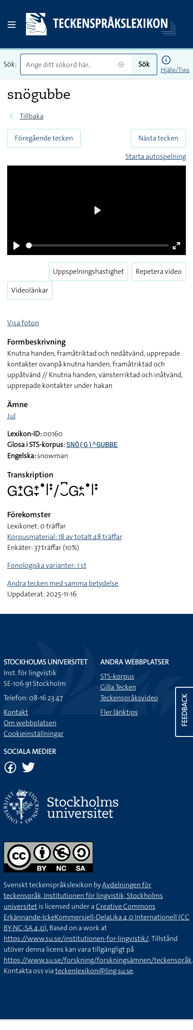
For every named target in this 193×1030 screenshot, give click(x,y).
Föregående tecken (44, 138)
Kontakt (16, 712)
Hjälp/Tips (175, 70)
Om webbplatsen (30, 723)
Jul (11, 416)
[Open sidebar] (11, 24)
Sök (144, 64)
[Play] (16, 245)
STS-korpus (117, 676)
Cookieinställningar (34, 733)
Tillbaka (31, 116)
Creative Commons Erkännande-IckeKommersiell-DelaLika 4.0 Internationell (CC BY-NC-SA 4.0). (96, 917)
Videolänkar (29, 290)
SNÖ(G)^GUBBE (92, 445)
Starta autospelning (155, 156)
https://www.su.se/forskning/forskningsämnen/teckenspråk (98, 960)
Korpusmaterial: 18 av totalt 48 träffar (64, 536)
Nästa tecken (158, 138)
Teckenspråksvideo (129, 697)
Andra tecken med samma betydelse (62, 583)
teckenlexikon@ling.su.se (94, 970)
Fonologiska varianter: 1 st (46, 565)
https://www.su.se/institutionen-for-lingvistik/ (76, 938)
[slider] (97, 245)
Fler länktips (119, 712)
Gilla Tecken (118, 687)
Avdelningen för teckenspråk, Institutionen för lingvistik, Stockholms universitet (83, 895)
